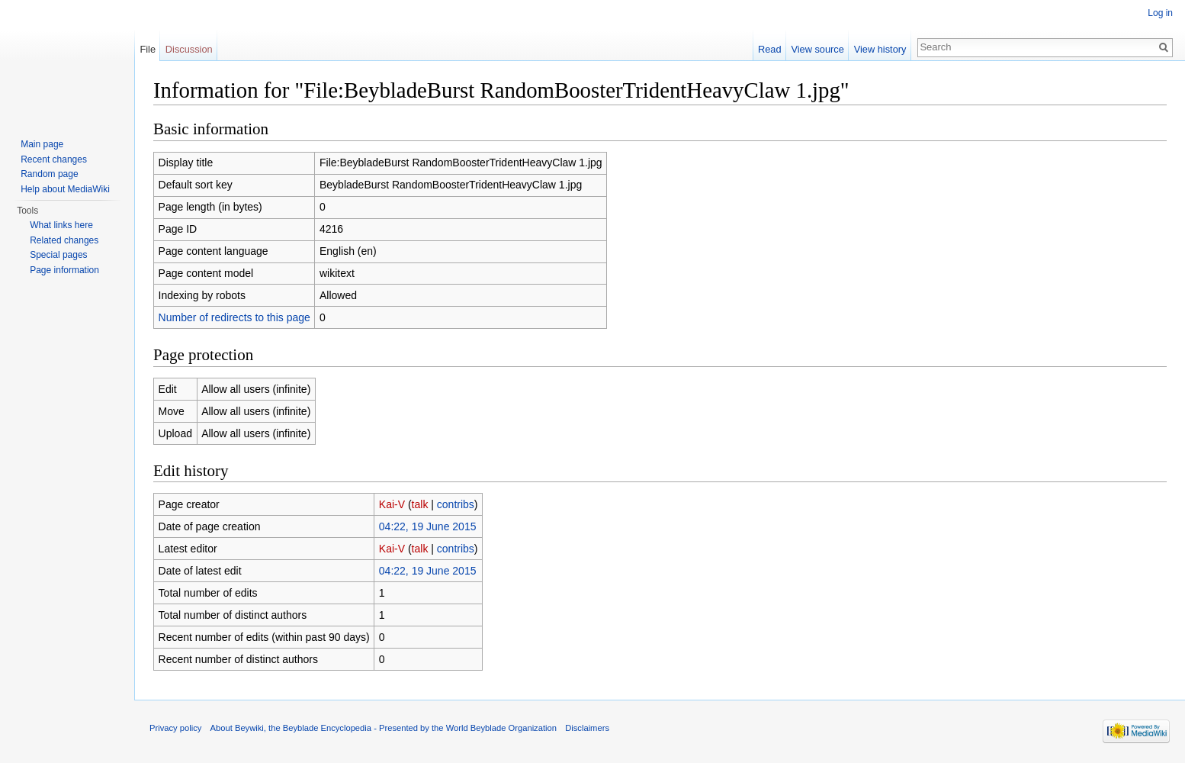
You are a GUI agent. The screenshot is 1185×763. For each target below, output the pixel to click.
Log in (1160, 13)
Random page (49, 174)
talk (420, 504)
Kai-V (392, 504)
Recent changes (54, 159)
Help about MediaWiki (65, 189)
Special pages (58, 255)
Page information (64, 270)
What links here (61, 225)
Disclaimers (587, 727)
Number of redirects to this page (234, 317)
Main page (42, 144)
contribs (455, 504)
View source (817, 49)
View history (880, 49)
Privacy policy (175, 727)
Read (770, 49)
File (148, 49)
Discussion (189, 49)
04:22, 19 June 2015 (428, 526)
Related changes (64, 240)
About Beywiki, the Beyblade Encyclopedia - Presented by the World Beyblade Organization (383, 727)
